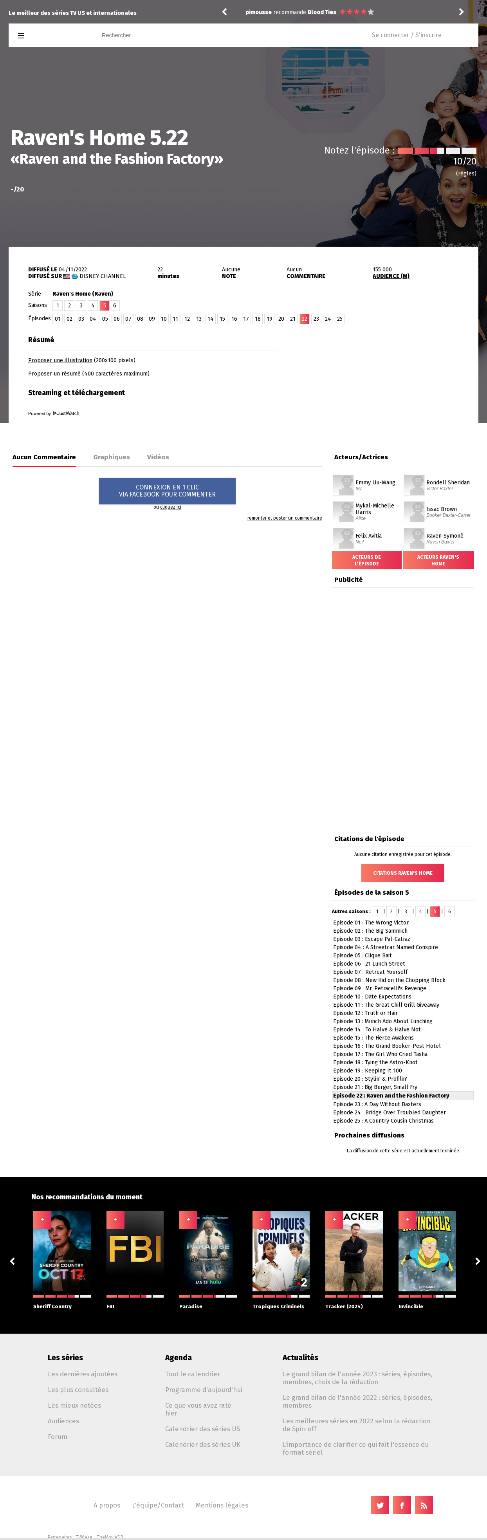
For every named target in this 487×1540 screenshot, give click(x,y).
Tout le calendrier (192, 1374)
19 (269, 319)
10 (164, 319)
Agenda (178, 1357)
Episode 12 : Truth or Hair (365, 1013)
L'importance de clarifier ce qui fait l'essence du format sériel (356, 1448)
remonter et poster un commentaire (284, 518)
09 (152, 319)
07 (128, 319)
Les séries (65, 1357)
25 (340, 319)
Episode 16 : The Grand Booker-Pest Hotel (387, 1046)
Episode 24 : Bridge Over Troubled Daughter (389, 1112)
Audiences (63, 1421)
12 (187, 319)
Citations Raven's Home (403, 873)
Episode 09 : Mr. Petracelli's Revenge (379, 988)
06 (117, 319)
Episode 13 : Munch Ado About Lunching (383, 1021)
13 (199, 319)
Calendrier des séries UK (202, 1444)
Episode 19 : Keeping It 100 (367, 1070)
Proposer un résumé (54, 373)
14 (210, 319)
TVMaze (84, 1537)
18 (258, 319)
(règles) (466, 173)
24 (328, 319)
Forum (57, 1437)
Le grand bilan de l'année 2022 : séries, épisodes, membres (357, 1401)
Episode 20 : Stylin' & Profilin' (370, 1079)
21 (293, 319)
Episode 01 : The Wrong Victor (371, 922)
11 (175, 319)
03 (81, 319)
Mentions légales (222, 1505)
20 (281, 319)
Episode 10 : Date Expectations (372, 996)
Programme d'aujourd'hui (203, 1390)
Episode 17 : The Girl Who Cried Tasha (380, 1054)
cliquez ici (170, 507)
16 (234, 319)
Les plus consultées (78, 1390)
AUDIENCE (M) (391, 276)
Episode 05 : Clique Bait (362, 955)
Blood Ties (322, 12)
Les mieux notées (74, 1405)
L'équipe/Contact (158, 1505)
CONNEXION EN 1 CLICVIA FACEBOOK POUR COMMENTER (167, 491)
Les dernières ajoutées (82, 1374)
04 (93, 319)
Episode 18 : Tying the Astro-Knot (375, 1062)
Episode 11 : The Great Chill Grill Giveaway (386, 1005)
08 (140, 319)
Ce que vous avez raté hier (198, 1409)
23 (316, 319)
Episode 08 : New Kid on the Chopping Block (389, 980)
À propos (107, 1505)
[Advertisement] (387, 381)
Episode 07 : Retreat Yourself (370, 972)
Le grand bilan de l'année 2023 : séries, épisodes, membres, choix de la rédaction (357, 1378)
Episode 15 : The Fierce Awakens (373, 1037)
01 (58, 319)
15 (222, 319)
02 (69, 319)
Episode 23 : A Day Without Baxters (377, 1104)
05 (105, 319)
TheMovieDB (110, 1537)
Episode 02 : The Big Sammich (370, 931)
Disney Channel (102, 276)
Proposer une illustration (60, 360)
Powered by (53, 413)
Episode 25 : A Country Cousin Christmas (383, 1121)
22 (304, 319)
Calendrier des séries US (202, 1429)
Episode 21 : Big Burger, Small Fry (375, 1087)
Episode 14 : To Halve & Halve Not (377, 1029)
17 (246, 319)
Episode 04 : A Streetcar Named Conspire (385, 947)
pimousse (258, 12)
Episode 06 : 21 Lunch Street (369, 963)
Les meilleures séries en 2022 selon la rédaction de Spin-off (357, 1425)
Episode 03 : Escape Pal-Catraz (371, 939)
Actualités (300, 1357)
